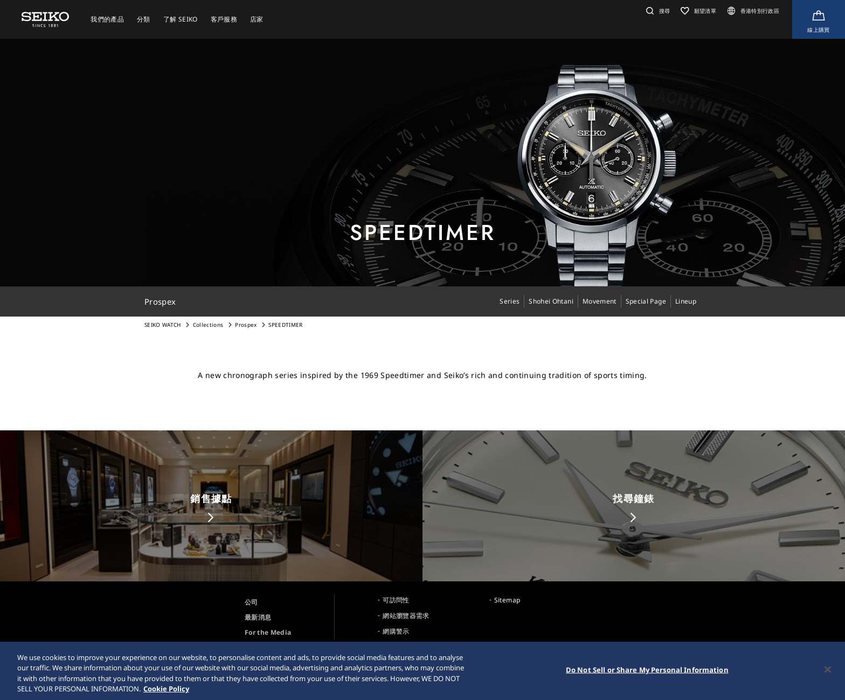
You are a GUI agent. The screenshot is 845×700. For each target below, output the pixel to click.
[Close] (828, 671)
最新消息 (258, 617)
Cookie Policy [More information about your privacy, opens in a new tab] (166, 691)
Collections (208, 324)
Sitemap (507, 600)
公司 (251, 602)
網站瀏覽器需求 (406, 615)
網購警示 (396, 631)
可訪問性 (396, 600)
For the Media (268, 632)
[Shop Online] (818, 19)
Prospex (246, 324)
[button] (656, 10)
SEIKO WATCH (162, 324)
